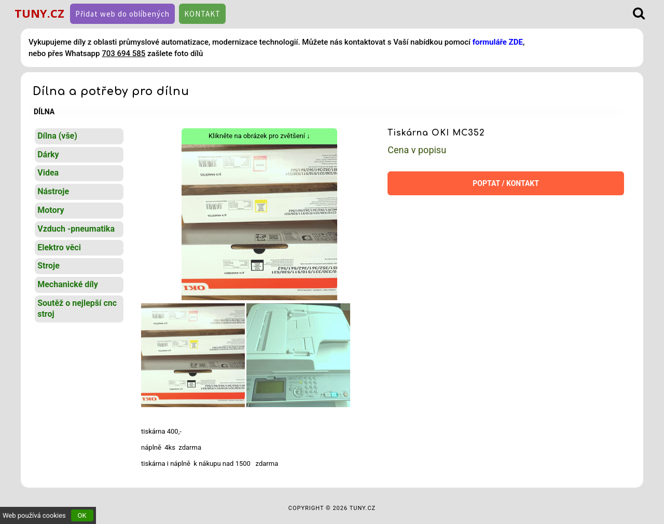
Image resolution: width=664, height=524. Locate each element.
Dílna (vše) (57, 136)
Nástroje (53, 191)
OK (82, 515)
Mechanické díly (67, 284)
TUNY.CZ (39, 13)
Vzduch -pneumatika (76, 229)
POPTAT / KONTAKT (506, 183)
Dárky (48, 154)
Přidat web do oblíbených (122, 14)
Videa (48, 173)
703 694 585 (123, 53)
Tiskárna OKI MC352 (436, 133)
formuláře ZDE (498, 42)
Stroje (48, 266)
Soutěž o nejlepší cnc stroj (77, 308)
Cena (417, 149)
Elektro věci (59, 247)
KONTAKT (202, 14)
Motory (50, 210)
